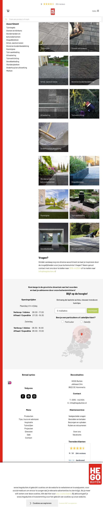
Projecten (28, 428)
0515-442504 (75, 268)
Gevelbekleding (12, 61)
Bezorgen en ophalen (77, 422)
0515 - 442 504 (78, 400)
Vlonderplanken (12, 64)
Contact (28, 437)
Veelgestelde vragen (77, 416)
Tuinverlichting (12, 58)
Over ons (77, 431)
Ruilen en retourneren (77, 425)
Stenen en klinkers (14, 30)
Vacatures (77, 434)
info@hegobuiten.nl (47, 271)
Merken (9, 70)
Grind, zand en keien (14, 43)
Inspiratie (29, 422)
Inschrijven (92, 310)
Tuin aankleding (12, 52)
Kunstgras (10, 49)
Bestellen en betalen (77, 419)
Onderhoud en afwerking (16, 67)
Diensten (29, 431)
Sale (28, 434)
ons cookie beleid (63, 493)
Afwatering (11, 55)
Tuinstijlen (28, 425)
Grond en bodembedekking (17, 46)
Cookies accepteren (42, 503)
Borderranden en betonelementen (13, 35)
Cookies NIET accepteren (68, 503)
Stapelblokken (12, 40)
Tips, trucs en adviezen (29, 419)
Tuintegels (10, 27)
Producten (28, 416)
